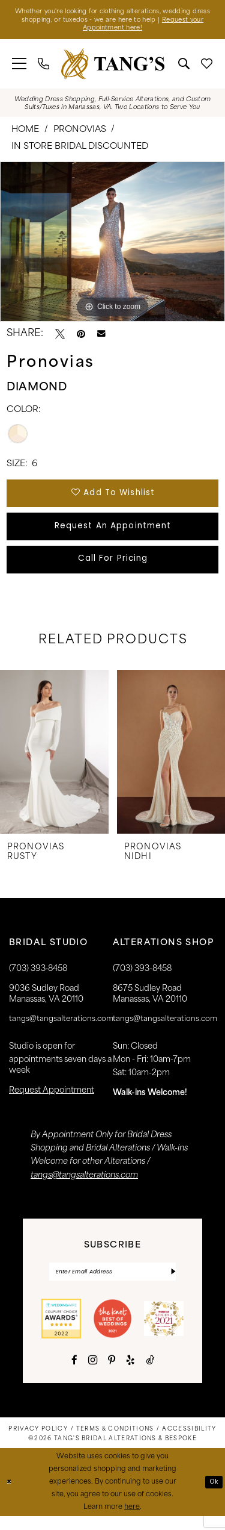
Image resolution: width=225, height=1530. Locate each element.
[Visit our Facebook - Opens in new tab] (74, 1374)
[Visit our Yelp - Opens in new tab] (130, 1374)
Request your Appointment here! (112, 30)
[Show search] (184, 66)
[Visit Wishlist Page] (207, 66)
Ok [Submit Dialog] (213, 1496)
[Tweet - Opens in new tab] (60, 336)
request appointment (51, 1103)
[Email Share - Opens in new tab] (101, 336)
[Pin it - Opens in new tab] (81, 336)
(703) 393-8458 (142, 981)
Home (25, 132)
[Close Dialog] (10, 1496)
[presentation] (54, 764)
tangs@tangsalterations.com (61, 1031)
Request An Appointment (112, 533)
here (132, 1521)
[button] (19, 66)
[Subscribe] (172, 1284)
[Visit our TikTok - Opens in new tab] (150, 1374)
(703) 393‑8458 (38, 981)
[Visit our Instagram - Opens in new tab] (92, 1374)
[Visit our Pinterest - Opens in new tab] (111, 1374)
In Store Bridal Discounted (79, 149)
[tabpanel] (112, 244)
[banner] (112, 66)
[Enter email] (112, 1284)
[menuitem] (19, 66)
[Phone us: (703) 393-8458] (43, 66)
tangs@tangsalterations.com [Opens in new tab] (84, 1187)
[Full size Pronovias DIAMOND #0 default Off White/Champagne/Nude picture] (112, 244)
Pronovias (79, 132)
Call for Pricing (113, 569)
